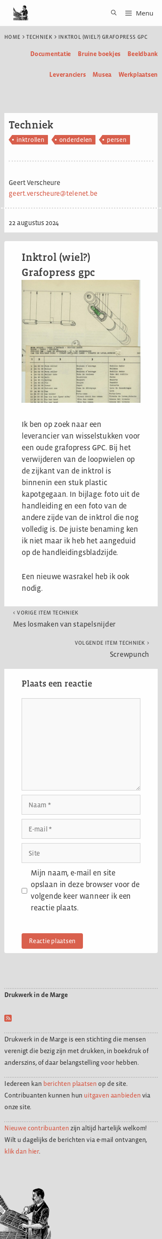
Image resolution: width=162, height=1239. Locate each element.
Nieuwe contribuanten (36, 1128)
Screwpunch (112, 649)
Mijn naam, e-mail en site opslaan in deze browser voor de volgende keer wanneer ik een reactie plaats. (85, 890)
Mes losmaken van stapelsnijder (64, 618)
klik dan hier (21, 1151)
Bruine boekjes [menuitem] (99, 53)
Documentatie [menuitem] (50, 53)
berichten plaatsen (70, 1083)
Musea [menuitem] (101, 74)
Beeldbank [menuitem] (142, 53)
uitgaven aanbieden (112, 1095)
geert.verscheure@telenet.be (53, 193)
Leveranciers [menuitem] (67, 74)
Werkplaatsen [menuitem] (138, 74)
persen (117, 139)
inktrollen (30, 139)
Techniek (39, 37)
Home (12, 37)
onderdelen (75, 139)
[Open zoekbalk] (111, 13)
